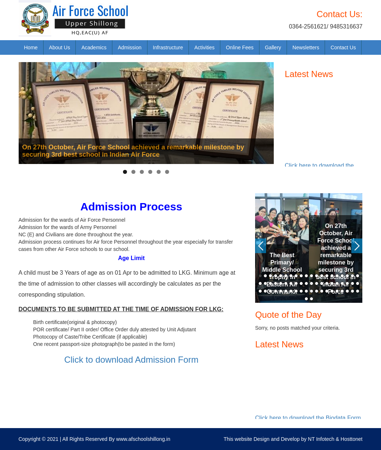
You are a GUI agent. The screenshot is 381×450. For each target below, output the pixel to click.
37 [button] (342, 283)
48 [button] (296, 291)
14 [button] (327, 276)
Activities (204, 47)
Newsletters (305, 47)
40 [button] (357, 283)
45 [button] (281, 291)
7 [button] (291, 276)
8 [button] (296, 276)
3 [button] (270, 276)
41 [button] (260, 291)
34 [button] (327, 283)
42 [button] (265, 291)
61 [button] (306, 299)
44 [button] (275, 291)
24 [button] (275, 283)
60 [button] (357, 291)
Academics (93, 47)
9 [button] (301, 276)
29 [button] (301, 283)
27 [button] (291, 283)
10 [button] (306, 276)
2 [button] (265, 276)
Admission (130, 47)
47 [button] (291, 291)
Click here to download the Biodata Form (308, 419)
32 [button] (316, 283)
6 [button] (286, 276)
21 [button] (260, 283)
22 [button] (265, 283)
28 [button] (296, 283)
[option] (282, 248)
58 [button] (347, 291)
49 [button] (301, 291)
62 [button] (311, 299)
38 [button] (347, 283)
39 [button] (352, 283)
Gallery (273, 47)
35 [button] (332, 283)
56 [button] (337, 291)
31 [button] (311, 283)
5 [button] (281, 276)
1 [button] (260, 276)
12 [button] (316, 276)
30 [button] (306, 283)
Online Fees (239, 47)
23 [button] (270, 283)
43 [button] (270, 291)
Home (31, 47)
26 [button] (286, 283)
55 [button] (332, 291)
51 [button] (311, 291)
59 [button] (352, 291)
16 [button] (337, 276)
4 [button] (275, 276)
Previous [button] (260, 246)
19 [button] (352, 276)
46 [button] (286, 291)
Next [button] (356, 246)
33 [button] (322, 283)
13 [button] (322, 276)
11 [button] (311, 276)
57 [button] (342, 291)
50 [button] (306, 291)
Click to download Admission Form (131, 360)
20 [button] (357, 276)
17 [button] (342, 276)
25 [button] (281, 283)
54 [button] (327, 291)
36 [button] (337, 283)
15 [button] (332, 276)
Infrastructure (168, 47)
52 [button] (316, 291)
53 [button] (322, 291)
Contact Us (343, 47)
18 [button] (347, 276)
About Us (59, 47)
